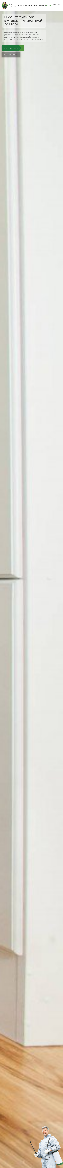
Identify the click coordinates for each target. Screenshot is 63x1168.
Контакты (42, 5)
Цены (20, 5)
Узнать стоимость (10, 54)
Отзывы (34, 5)
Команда (26, 5)
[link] (47, 5)
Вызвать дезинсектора (12, 48)
